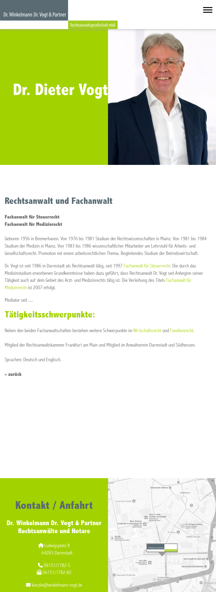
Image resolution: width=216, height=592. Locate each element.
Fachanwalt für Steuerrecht (147, 266)
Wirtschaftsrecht (147, 331)
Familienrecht (181, 331)
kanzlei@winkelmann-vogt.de (54, 585)
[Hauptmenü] (207, 11)
